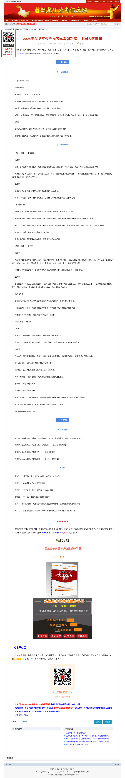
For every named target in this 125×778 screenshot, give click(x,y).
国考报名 (8, 24)
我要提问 (82, 44)
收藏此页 (98, 722)
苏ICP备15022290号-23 (81, 772)
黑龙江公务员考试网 (21, 29)
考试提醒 (107, 722)
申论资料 (55, 21)
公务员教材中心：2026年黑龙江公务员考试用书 (48, 704)
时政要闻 (15, 21)
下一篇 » (24, 721)
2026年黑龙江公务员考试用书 (25, 24)
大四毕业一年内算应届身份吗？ (77, 733)
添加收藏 (116, 1)
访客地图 (89, 1)
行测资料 (64, 21)
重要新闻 (42, 29)
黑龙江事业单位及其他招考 (40, 21)
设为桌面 (102, 1)
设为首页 (109, 1)
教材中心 (95, 21)
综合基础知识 (75, 21)
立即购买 (20, 648)
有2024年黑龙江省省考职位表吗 (77, 744)
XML (77, 775)
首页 (7, 21)
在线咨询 (85, 21)
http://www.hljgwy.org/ (53, 772)
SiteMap (96, 1)
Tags (10, 764)
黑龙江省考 (24, 21)
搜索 (116, 24)
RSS (7, 764)
